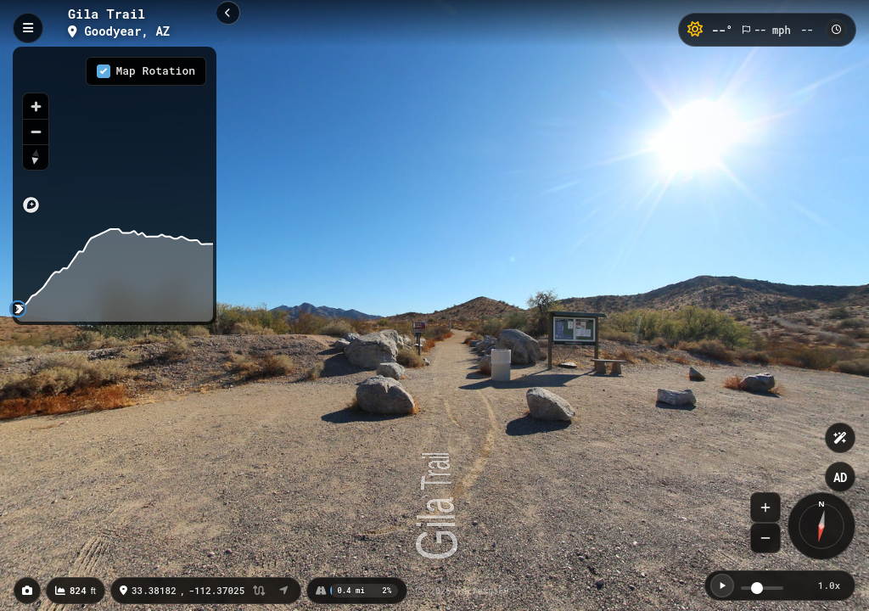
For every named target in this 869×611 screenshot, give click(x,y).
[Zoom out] (35, 131)
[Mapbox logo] (31, 205)
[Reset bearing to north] (35, 157)
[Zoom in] (35, 106)
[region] (114, 135)
